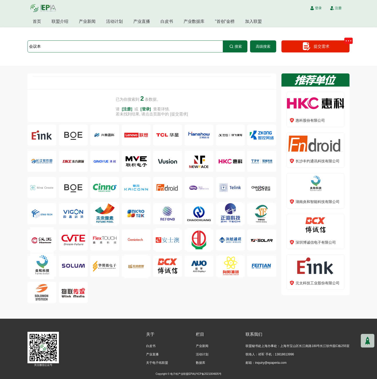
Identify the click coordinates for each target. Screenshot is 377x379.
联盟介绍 (60, 21)
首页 (37, 21)
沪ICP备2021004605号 (208, 373)
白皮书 (166, 21)
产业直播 (141, 21)
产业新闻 (87, 21)
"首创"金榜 (225, 21)
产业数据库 (194, 21)
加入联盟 (253, 21)
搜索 (235, 46)
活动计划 (114, 21)
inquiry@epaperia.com (270, 363)
